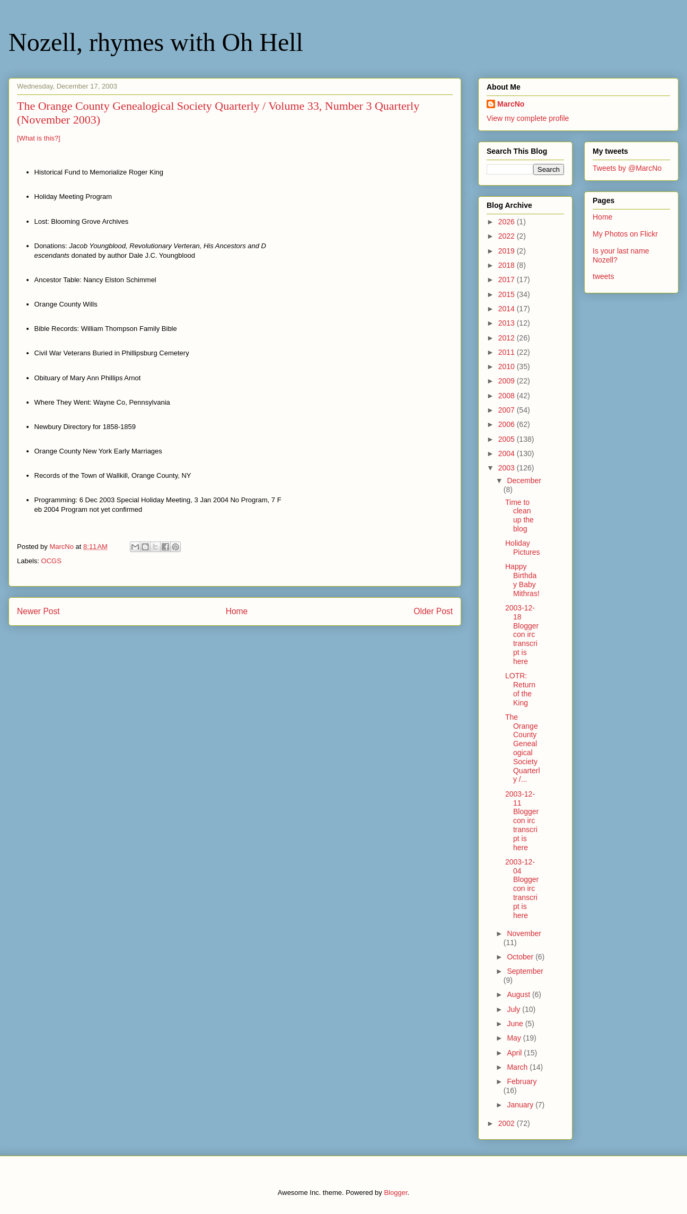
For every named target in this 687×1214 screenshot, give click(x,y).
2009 (507, 381)
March (518, 1067)
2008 (507, 395)
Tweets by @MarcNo (627, 168)
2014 (507, 308)
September (525, 971)
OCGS (51, 561)
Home (237, 611)
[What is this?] (38, 138)
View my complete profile (528, 118)
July (514, 1009)
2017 (507, 279)
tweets (603, 276)
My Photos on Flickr (625, 234)
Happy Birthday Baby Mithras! (522, 579)
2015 (507, 294)
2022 (507, 236)
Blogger (395, 1192)
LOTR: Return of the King (520, 688)
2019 (507, 251)
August (519, 994)
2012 (507, 338)
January (521, 1105)
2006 (507, 424)
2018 (507, 265)
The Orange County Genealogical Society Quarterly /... (522, 748)
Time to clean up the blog (519, 515)
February (521, 1081)
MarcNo (510, 104)
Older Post (433, 611)
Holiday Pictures (522, 547)
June (516, 1023)
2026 (507, 221)
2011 (507, 352)
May (515, 1038)
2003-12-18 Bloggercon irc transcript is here (522, 635)
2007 (507, 410)
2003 (507, 468)
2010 (507, 366)
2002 (507, 1123)
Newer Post (38, 611)
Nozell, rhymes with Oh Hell (155, 42)
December (524, 480)
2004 (507, 453)
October (521, 957)
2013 (507, 323)
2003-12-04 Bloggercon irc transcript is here (522, 889)
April (515, 1053)
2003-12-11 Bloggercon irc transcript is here (522, 821)
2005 (507, 439)
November (524, 933)
